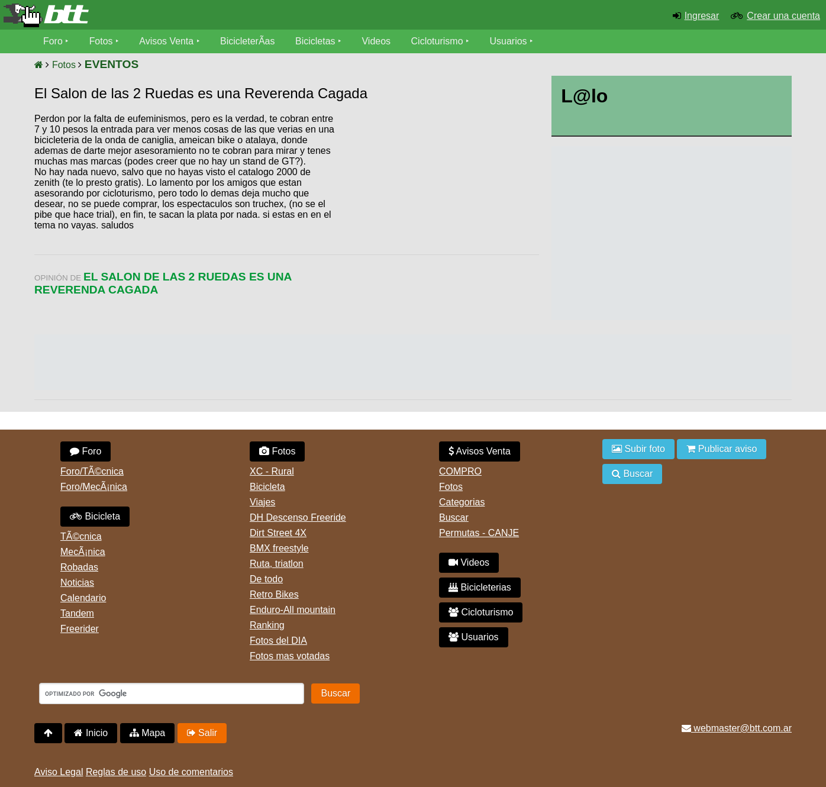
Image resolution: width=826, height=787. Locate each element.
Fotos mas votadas (290, 656)
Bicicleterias (480, 587)
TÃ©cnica (81, 536)
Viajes (262, 502)
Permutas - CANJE (479, 533)
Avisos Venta (167, 41)
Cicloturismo (437, 41)
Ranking (267, 625)
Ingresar (702, 16)
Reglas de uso (116, 772)
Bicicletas (317, 41)
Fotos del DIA (278, 641)
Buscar (454, 517)
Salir (202, 733)
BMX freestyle (279, 548)
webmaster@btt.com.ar (737, 728)
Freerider (79, 629)
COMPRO (460, 471)
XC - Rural (272, 471)
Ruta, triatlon (277, 564)
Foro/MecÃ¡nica (93, 487)
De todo (266, 579)
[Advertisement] (438, 204)
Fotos (101, 41)
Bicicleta (95, 516)
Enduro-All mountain (292, 610)
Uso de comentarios (191, 772)
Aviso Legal (58, 772)
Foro (53, 41)
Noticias (77, 583)
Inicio (91, 733)
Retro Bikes (274, 594)
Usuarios (508, 41)
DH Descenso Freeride (298, 517)
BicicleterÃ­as (248, 41)
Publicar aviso (721, 449)
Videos (376, 41)
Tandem (77, 613)
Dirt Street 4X (278, 533)
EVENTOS (111, 64)
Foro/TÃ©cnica (92, 471)
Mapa (147, 733)
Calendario (83, 598)
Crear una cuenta (783, 16)
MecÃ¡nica (82, 552)
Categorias (462, 502)
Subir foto (638, 449)
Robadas (79, 567)
